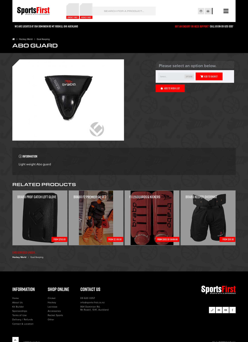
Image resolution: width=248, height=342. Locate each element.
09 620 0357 (87, 298)
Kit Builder (18, 306)
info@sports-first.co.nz (92, 302)
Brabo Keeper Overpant (201, 197)
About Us (17, 302)
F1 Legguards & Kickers (145, 197)
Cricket (52, 298)
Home (15, 298)
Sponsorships (19, 310)
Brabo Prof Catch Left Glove (37, 197)
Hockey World (26, 39)
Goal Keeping (43, 39)
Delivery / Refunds (22, 319)
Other (51, 319)
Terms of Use (19, 315)
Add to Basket (209, 76)
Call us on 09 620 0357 (221, 26)
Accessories (54, 310)
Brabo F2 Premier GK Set (90, 197)
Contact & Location (23, 323)
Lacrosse (52, 306)
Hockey (52, 302)
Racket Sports (55, 315)
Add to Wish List (170, 88)
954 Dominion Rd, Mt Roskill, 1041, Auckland (94, 308)
